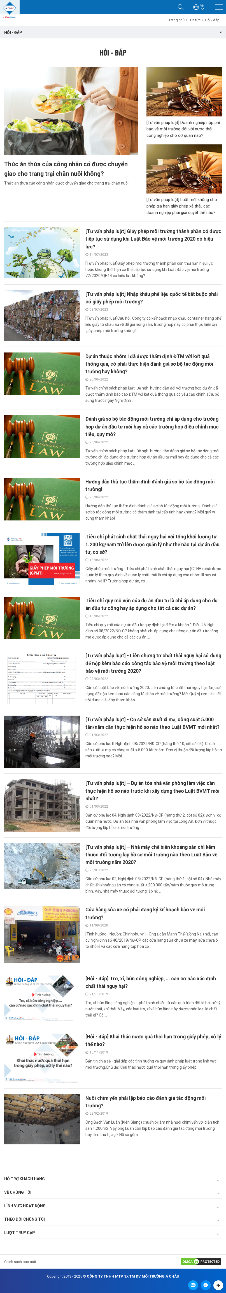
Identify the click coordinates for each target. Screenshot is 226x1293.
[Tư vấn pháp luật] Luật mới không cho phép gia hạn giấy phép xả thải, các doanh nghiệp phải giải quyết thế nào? (181, 206)
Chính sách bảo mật (20, 1261)
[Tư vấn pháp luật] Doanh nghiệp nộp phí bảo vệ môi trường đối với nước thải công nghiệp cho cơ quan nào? (183, 129)
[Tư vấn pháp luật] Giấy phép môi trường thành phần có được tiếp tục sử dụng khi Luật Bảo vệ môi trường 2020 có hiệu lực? (151, 238)
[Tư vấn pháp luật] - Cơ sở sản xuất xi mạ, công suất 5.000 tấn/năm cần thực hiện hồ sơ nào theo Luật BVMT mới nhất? (150, 726)
